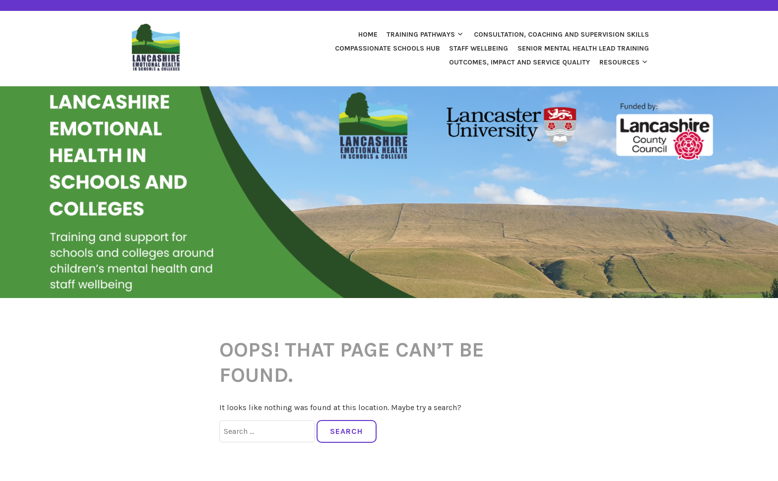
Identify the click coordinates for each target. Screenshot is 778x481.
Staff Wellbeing (478, 48)
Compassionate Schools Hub (387, 48)
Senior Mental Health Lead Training (583, 48)
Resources (619, 62)
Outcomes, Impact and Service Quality (519, 62)
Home (368, 34)
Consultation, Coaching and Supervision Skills (561, 34)
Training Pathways (421, 34)
